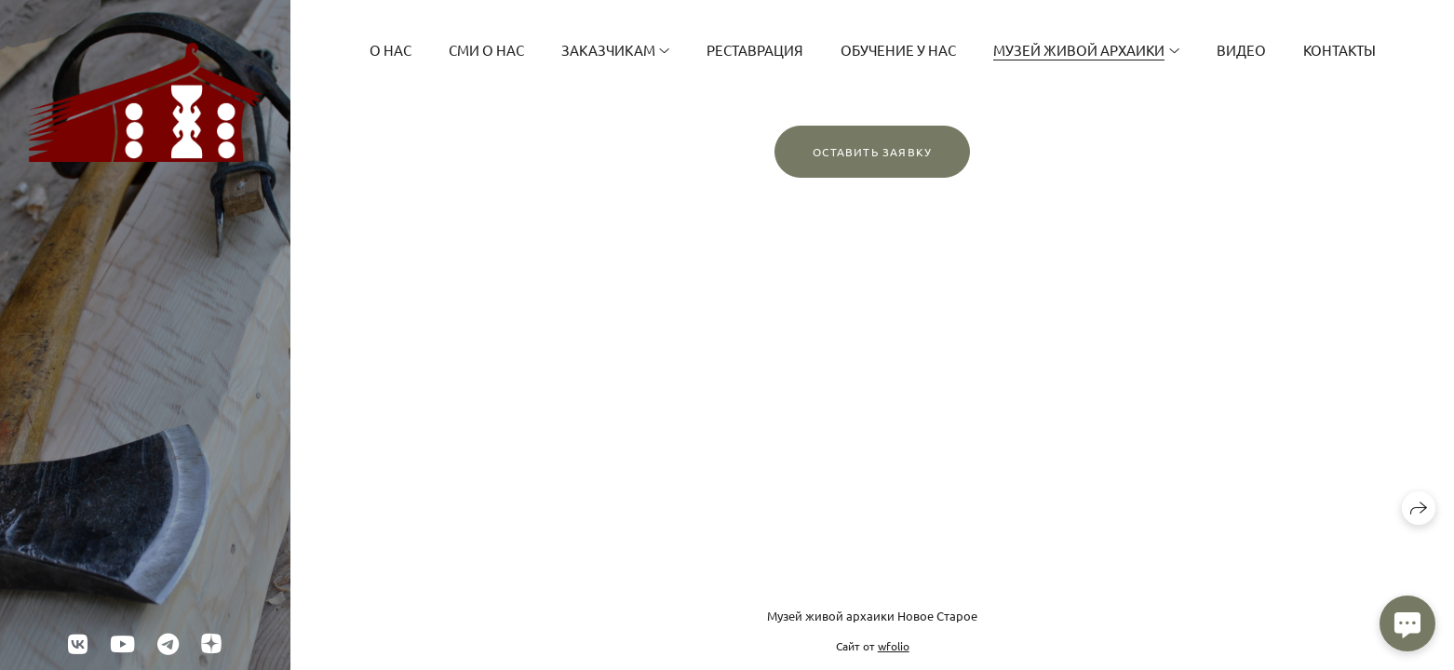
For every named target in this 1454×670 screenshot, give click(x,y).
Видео (1241, 50)
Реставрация (755, 50)
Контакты (1339, 50)
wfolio (893, 645)
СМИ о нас (486, 50)
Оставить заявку (872, 151)
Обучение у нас (898, 50)
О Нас (390, 50)
